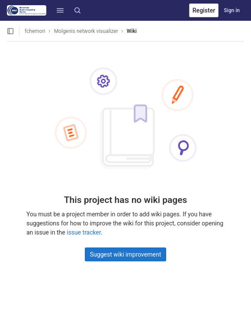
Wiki (132, 31)
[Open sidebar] (10, 31)
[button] (60, 10)
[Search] (77, 10)
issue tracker (84, 232)
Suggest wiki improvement (125, 254)
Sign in (232, 10)
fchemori (35, 31)
